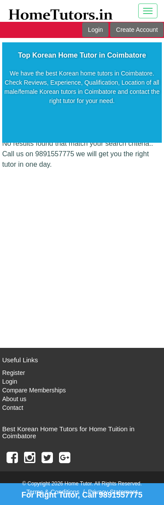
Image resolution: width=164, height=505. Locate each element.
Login (95, 29)
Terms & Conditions (52, 491)
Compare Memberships (34, 390)
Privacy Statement (113, 491)
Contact (12, 407)
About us (14, 398)
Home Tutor (78, 484)
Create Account (137, 29)
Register (13, 372)
